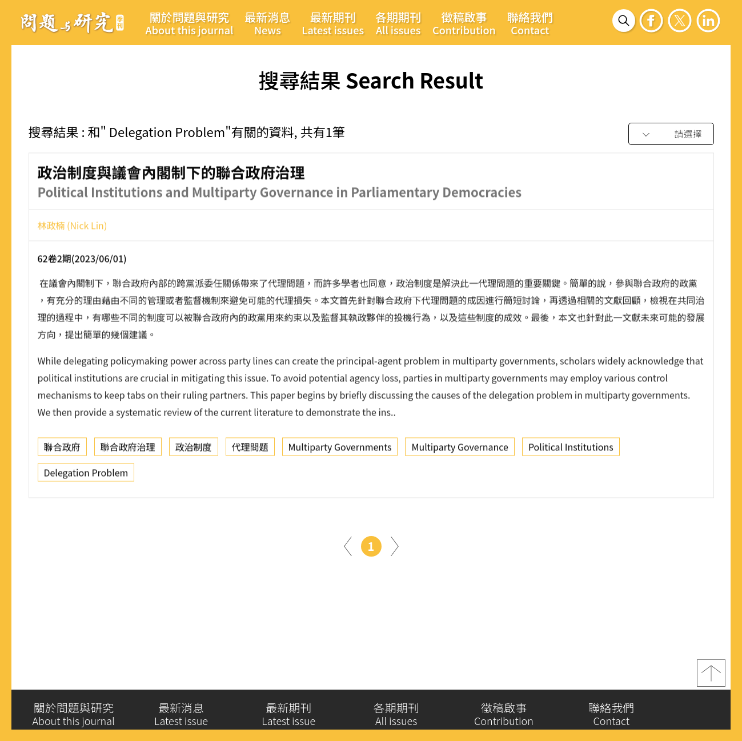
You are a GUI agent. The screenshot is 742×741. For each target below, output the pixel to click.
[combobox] (671, 134)
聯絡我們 (530, 23)
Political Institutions (570, 450)
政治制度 (193, 450)
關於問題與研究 (190, 23)
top (711, 677)
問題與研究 (72, 22)
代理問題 (250, 450)
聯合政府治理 (128, 450)
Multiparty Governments (340, 450)
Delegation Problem (86, 475)
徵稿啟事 (464, 23)
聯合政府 (62, 450)
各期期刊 (398, 23)
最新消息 (267, 23)
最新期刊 (333, 23)
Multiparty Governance (459, 450)
